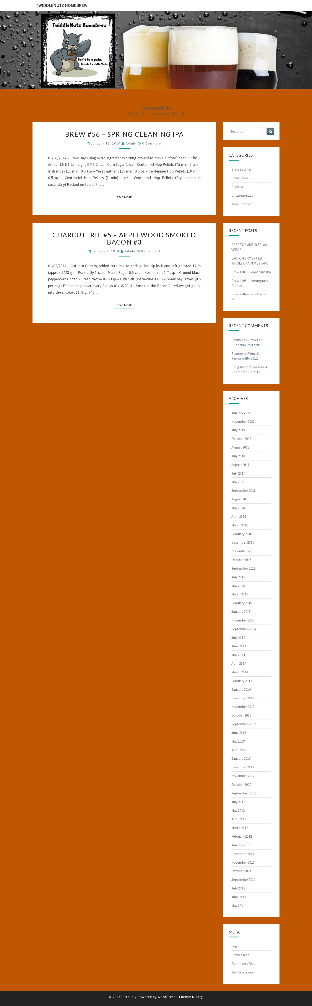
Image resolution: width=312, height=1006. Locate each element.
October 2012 (241, 784)
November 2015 (243, 551)
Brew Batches (241, 169)
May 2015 (238, 586)
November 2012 (243, 776)
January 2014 (241, 689)
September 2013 (243, 724)
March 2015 (239, 594)
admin (131, 143)
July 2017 (238, 473)
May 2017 (238, 482)
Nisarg (197, 996)
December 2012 (242, 767)
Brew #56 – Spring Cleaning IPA (124, 134)
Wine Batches (241, 204)
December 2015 (242, 542)
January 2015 (241, 611)
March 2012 (239, 827)
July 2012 (238, 802)
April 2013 (238, 750)
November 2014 (243, 620)
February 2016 (241, 534)
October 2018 (241, 438)
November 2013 (243, 706)
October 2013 (241, 715)
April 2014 (238, 663)
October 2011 (241, 871)
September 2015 (243, 568)
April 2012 (238, 819)
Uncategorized (242, 195)
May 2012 (238, 810)
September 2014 (243, 629)
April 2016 (238, 516)
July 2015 (238, 577)
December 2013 (242, 698)
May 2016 (238, 508)
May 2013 (238, 741)
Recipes (237, 186)
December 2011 (242, 853)
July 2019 (238, 430)
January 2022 (241, 413)
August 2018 (240, 447)
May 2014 (238, 655)
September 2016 (243, 490)
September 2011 (243, 879)
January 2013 (241, 758)
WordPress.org (242, 972)
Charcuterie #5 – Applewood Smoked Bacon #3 (124, 238)
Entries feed (240, 955)
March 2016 (239, 525)
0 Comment (152, 143)
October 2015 (241, 559)
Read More (125, 197)
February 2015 (241, 603)
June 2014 (238, 646)
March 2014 (239, 672)
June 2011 (238, 897)
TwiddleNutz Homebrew (61, 5)
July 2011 (238, 888)
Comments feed (243, 963)
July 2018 (238, 456)
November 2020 (243, 421)
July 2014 (238, 637)
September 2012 (243, 793)
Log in (235, 946)
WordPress (167, 996)
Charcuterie (240, 178)
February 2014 (241, 681)
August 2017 (240, 464)
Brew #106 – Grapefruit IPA (251, 272)
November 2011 (243, 862)
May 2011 (238, 905)
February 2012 (241, 836)
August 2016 (240, 499)
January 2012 (241, 845)
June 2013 (238, 732)
